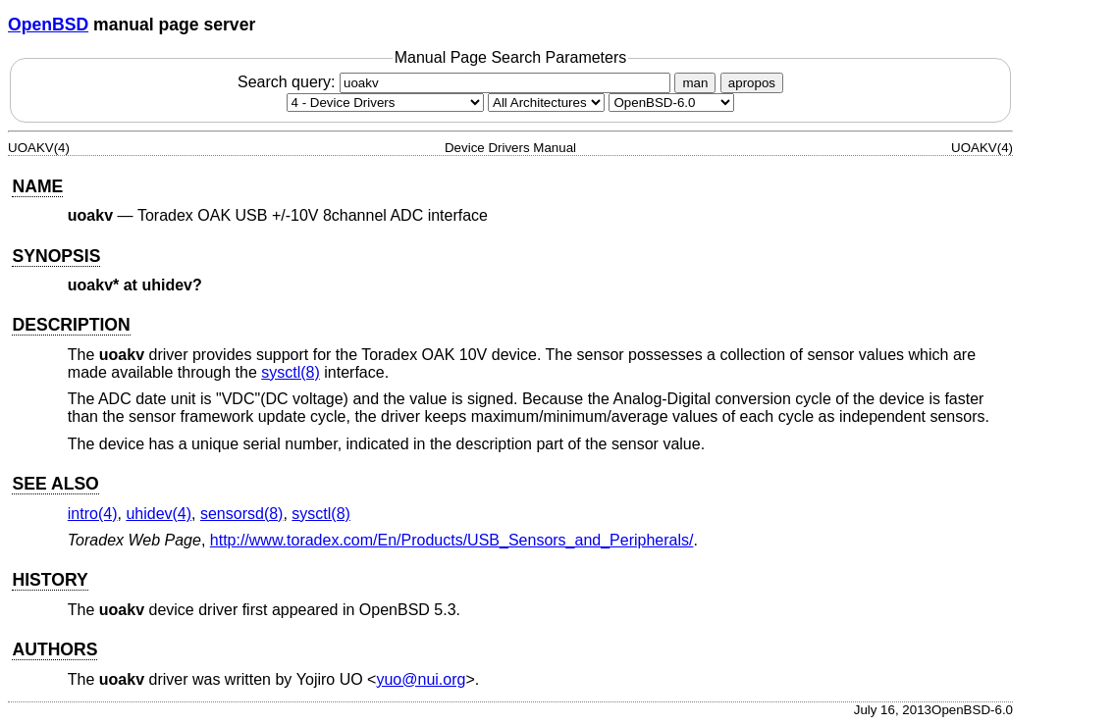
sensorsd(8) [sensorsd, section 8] (241, 513)
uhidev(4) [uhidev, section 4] (158, 513)
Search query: (456, 82)
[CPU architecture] (546, 102)
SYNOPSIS (56, 256)
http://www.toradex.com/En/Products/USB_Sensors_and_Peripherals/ (452, 540)
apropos (751, 83)
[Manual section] (385, 102)
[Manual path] (671, 102)
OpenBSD (48, 24)
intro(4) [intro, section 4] (93, 513)
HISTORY (49, 580)
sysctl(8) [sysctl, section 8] (290, 372)
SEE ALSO (55, 483)
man (695, 83)
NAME (37, 186)
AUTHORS (54, 649)
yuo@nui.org (420, 679)
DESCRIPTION (71, 325)
